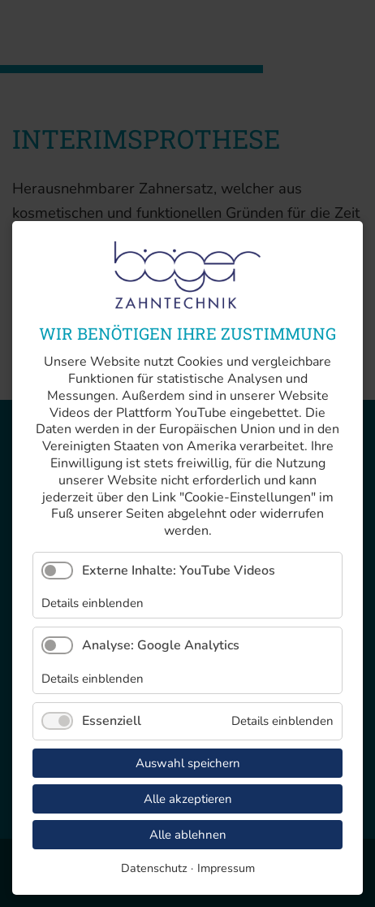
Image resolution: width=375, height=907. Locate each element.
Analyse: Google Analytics (160, 645)
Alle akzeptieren (188, 799)
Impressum (226, 868)
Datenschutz (154, 868)
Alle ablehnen (187, 835)
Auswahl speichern (188, 763)
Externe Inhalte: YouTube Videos (178, 570)
